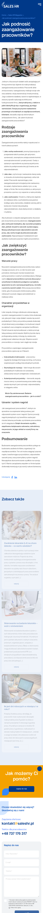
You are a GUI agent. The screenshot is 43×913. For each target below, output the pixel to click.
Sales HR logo (10, 5)
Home (4, 15)
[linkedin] (16, 477)
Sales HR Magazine (15, 15)
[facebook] (12, 477)
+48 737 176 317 (14, 834)
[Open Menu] (39, 5)
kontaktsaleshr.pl (18, 823)
